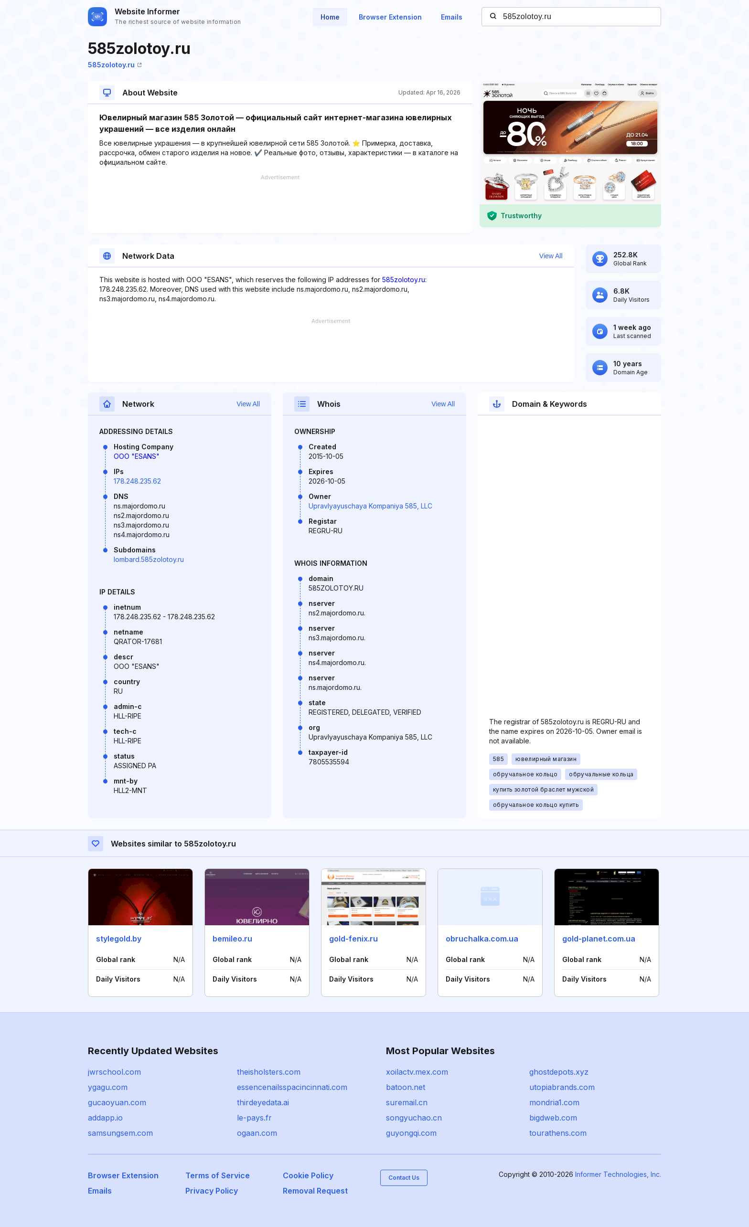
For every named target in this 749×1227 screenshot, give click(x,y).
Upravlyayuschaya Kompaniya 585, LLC (370, 506)
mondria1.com (554, 1102)
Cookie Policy (308, 1175)
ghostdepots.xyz (558, 1072)
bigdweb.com (553, 1117)
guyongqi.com (411, 1133)
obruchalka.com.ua (482, 938)
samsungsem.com (120, 1133)
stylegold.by (118, 938)
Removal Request (315, 1190)
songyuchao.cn (414, 1117)
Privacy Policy (211, 1190)
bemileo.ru (232, 938)
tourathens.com (558, 1133)
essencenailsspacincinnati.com (292, 1087)
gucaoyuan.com (117, 1102)
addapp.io (105, 1117)
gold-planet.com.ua (598, 938)
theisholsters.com (268, 1072)
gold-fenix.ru (353, 938)
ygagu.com (108, 1087)
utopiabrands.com (562, 1087)
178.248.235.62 (137, 481)
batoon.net (405, 1087)
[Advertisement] (279, 203)
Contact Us (403, 1177)
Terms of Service (217, 1175)
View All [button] (551, 256)
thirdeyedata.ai (263, 1102)
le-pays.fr (254, 1117)
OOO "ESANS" (137, 456)
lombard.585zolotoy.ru (149, 559)
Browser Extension (390, 17)
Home (330, 17)
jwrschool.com (114, 1072)
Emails (451, 17)
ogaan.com (257, 1133)
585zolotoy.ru (115, 65)
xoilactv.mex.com (417, 1072)
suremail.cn (407, 1102)
